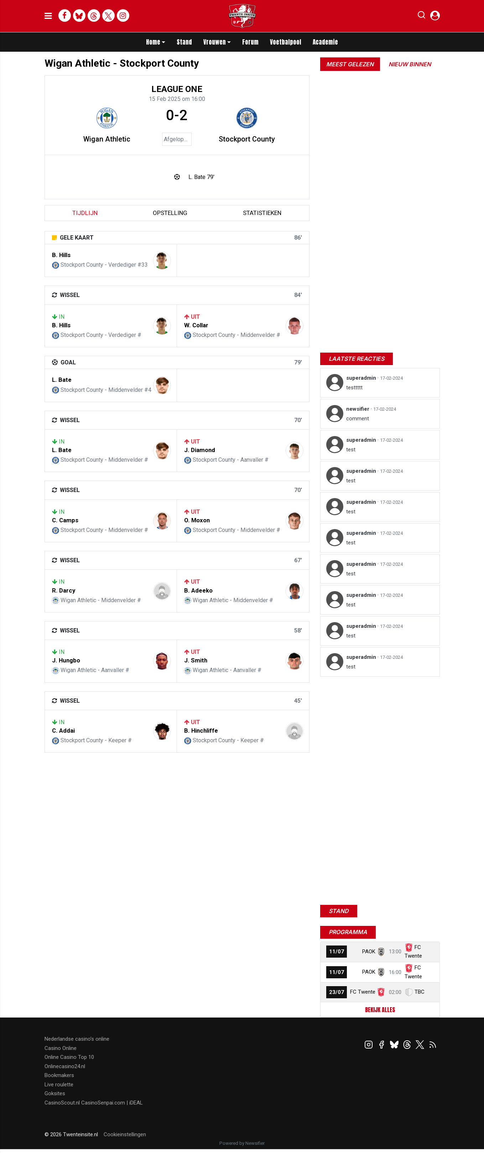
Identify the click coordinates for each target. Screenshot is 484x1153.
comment (357, 418)
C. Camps (65, 520)
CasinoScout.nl (62, 1103)
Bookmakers (59, 1075)
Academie (325, 42)
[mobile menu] (48, 16)
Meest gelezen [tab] (350, 64)
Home (153, 42)
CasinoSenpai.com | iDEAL (112, 1103)
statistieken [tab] (262, 212)
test (350, 449)
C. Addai (63, 730)
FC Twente (362, 992)
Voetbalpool (285, 42)
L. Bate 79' (201, 177)
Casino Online (61, 1048)
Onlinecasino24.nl (65, 1066)
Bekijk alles (380, 1009)
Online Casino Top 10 (69, 1057)
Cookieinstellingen (125, 1134)
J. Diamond (199, 449)
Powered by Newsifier (242, 1143)
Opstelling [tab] (170, 212)
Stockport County (247, 139)
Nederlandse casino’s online (77, 1039)
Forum (250, 42)
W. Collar (196, 325)
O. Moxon (197, 520)
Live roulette (59, 1084)
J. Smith (195, 660)
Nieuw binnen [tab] (410, 64)
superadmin (362, 378)
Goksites (55, 1093)
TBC (420, 992)
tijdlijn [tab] (85, 212)
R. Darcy (63, 590)
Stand (184, 42)
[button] (421, 16)
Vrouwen (214, 42)
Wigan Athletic (106, 139)
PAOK (368, 951)
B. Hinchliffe (201, 730)
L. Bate (62, 379)
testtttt (354, 387)
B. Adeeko (198, 590)
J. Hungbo (66, 660)
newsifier (358, 409)
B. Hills (61, 254)
